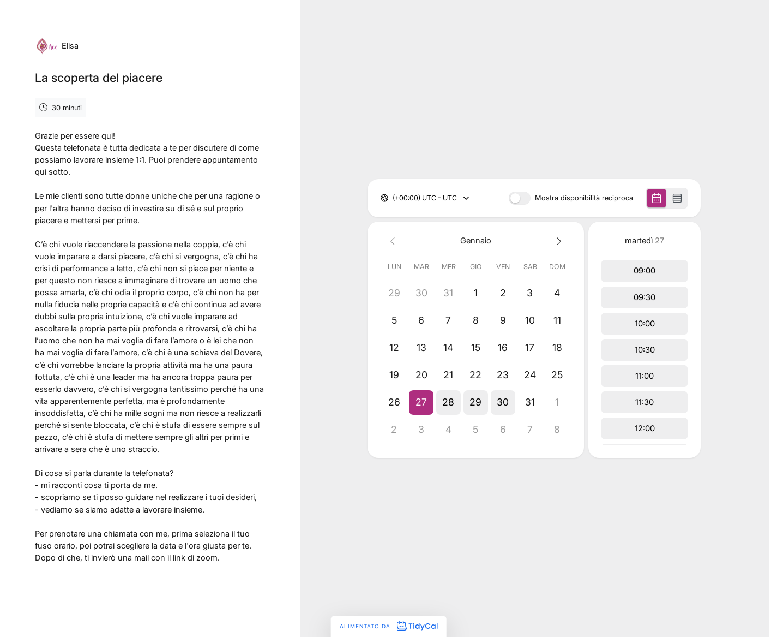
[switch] (520, 198)
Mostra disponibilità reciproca (584, 198)
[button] (421, 402)
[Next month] (557, 240)
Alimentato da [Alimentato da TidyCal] (388, 626)
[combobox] (393, 198)
